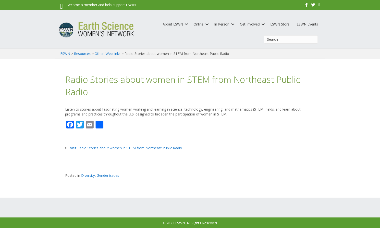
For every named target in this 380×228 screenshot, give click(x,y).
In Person (221, 24)
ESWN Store (280, 24)
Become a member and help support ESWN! (101, 4)
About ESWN (173, 24)
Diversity (88, 175)
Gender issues (108, 175)
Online (199, 24)
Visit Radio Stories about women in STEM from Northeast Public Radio (126, 148)
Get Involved (250, 24)
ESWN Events (307, 24)
